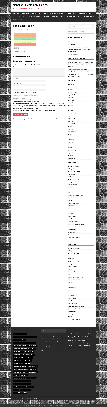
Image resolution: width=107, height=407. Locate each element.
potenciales (28, 378)
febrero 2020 (71, 118)
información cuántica (20, 366)
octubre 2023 (71, 89)
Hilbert (16, 360)
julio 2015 (70, 142)
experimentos (29, 351)
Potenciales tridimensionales (75, 227)
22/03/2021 (17, 29)
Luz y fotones (71, 211)
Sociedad (70, 235)
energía (33, 348)
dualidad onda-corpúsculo (21, 348)
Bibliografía (36, 13)
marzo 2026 (71, 84)
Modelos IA (71, 219)
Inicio (14, 16)
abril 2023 (70, 102)
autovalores (17, 334)
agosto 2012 (71, 158)
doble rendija (33, 345)
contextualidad (31, 337)
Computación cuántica (74, 171)
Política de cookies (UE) (51, 16)
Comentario (16, 67)
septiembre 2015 (72, 137)
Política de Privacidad (68, 16)
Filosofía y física (71, 13)
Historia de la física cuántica (75, 195)
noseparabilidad (32, 372)
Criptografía (71, 176)
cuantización (17, 345)
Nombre (15, 78)
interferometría (32, 366)
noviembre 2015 (72, 131)
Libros (70, 208)
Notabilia (22, 16)
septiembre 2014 (72, 150)
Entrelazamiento (72, 184)
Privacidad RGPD (18, 20)
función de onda (18, 357)
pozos (35, 378)
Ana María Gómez (73, 72)
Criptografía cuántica (73, 179)
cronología (31, 343)
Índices (70, 200)
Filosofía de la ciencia (56, 13)
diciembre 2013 (72, 155)
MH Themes (36, 398)
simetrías (25, 387)
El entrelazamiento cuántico (81, 69)
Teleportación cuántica (74, 237)
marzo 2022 (71, 110)
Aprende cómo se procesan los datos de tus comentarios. (50, 119)
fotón (32, 354)
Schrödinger (17, 387)
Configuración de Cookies (61, 405)
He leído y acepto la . (24, 92)
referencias (27, 384)
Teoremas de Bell (72, 240)
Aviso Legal (25, 13)
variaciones (17, 392)
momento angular (23, 369)
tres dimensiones (25, 390)
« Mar (42, 350)
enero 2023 (71, 108)
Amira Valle (71, 62)
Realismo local (72, 229)
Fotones (70, 192)
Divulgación (71, 182)
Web (14, 88)
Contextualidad (72, 174)
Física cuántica (72, 190)
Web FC (24, 29)
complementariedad (19, 337)
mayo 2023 (71, 100)
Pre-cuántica (17, 381)
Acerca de (16, 13)
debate (25, 345)
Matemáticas (71, 213)
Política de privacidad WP (86, 16)
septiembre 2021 (72, 113)
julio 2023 (70, 97)
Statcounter (3, 402)
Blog (44, 13)
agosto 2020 (71, 116)
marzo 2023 (71, 105)
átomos (24, 392)
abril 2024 (70, 87)
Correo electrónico (17, 83)
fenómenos (17, 354)
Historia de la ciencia (25, 360)
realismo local (18, 384)
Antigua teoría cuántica (74, 166)
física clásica (28, 357)
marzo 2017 (71, 124)
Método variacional (73, 54)
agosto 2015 (71, 139)
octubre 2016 (71, 126)
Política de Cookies (34, 16)
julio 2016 (70, 129)
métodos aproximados (20, 372)
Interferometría (72, 205)
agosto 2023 (71, 95)
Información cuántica (73, 203)
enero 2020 (71, 121)
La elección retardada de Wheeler (84, 62)
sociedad (16, 390)
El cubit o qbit (71, 44)
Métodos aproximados (74, 216)
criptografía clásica (19, 340)
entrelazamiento (18, 351)
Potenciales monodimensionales (76, 224)
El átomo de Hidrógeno (85, 72)
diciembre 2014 (72, 145)
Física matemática (85, 13)
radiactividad (26, 381)
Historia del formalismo (74, 198)
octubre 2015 (71, 134)
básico (24, 334)
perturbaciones (18, 378)
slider (31, 387)
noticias (16, 375)
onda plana (23, 375)
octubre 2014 (71, 147)
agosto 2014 (71, 153)
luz (15, 369)
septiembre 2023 (72, 92)
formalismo (25, 354)
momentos (33, 369)
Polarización (71, 41)
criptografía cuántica (20, 343)
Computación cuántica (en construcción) (78, 47)
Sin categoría (71, 232)
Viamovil (70, 74)
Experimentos (71, 187)
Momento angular (73, 221)
